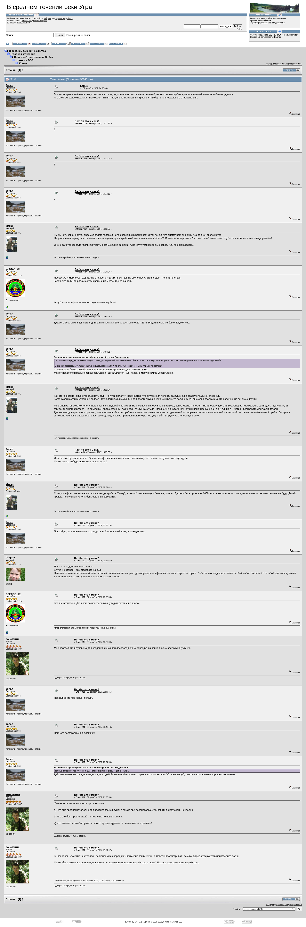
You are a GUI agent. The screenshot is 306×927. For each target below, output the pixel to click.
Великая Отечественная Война (33, 57)
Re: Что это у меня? (87, 121)
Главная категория (23, 54)
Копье (23, 63)
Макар (9, 225)
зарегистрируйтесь (64, 18)
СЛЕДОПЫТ (13, 268)
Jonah (9, 85)
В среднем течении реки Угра (27, 50)
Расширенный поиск (78, 35)
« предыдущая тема (275, 64)
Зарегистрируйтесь (259, 23)
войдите (47, 18)
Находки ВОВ (25, 60)
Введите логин (278, 23)
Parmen (277, 37)
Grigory (10, 557)
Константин (13, 639)
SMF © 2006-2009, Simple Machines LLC (164, 922)
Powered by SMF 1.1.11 (134, 922)
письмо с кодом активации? (34, 21)
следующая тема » (293, 64)
